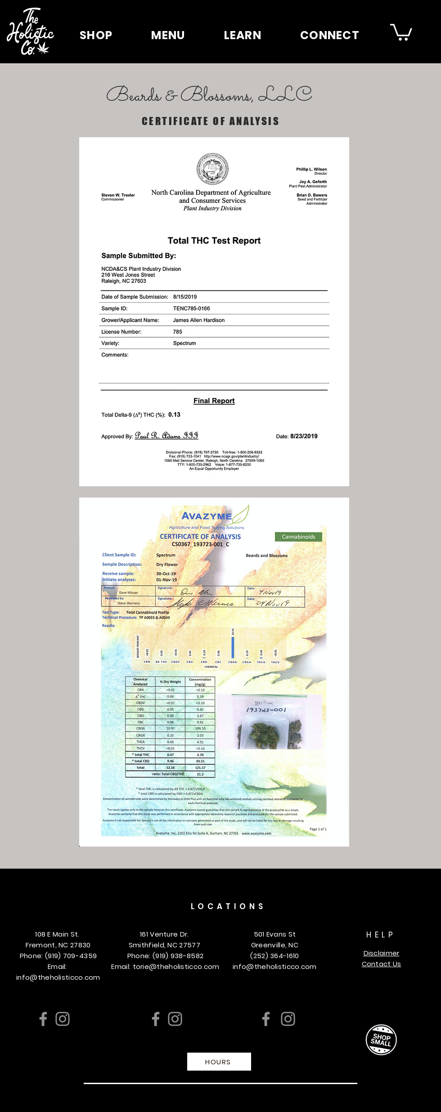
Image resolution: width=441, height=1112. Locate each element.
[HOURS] (219, 1062)
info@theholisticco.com (58, 977)
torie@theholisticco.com (176, 966)
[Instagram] (62, 1018)
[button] (96, 35)
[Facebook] (43, 1018)
